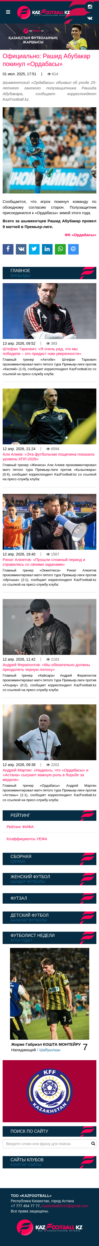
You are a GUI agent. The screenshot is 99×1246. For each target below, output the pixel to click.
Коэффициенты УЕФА (27, 839)
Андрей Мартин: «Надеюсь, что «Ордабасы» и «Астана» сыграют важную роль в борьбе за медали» (45, 775)
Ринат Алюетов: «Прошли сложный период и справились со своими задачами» (44, 562)
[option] (49, 37)
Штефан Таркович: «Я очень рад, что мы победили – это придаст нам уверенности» (42, 351)
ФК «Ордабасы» (80, 235)
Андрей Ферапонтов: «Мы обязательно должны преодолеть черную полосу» (46, 667)
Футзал (19, 898)
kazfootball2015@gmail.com (65, 1206)
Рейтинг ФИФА (20, 826)
